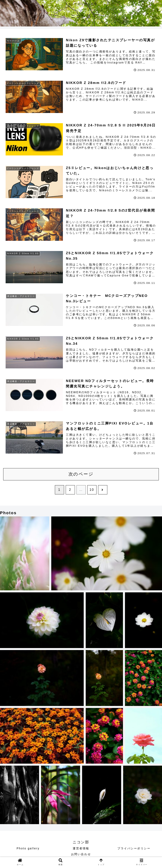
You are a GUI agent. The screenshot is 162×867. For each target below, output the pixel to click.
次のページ (81, 474)
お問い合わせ (81, 854)
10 (92, 489)
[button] (24, 553)
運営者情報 (81, 848)
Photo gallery (28, 848)
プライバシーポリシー (134, 848)
